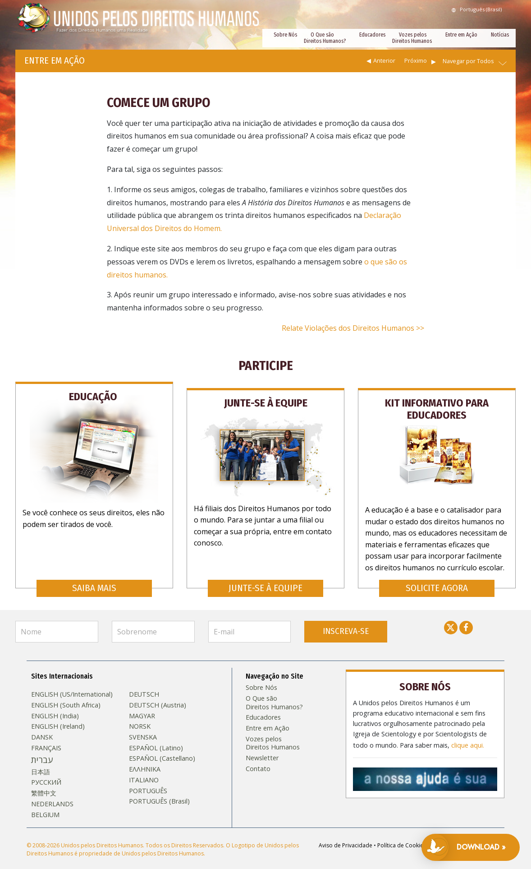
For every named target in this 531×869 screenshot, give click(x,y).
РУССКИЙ (46, 774)
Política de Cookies (401, 837)
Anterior (384, 60)
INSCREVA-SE (346, 623)
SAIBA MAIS (94, 579)
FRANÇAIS (46, 739)
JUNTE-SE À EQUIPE (265, 579)
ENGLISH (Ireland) (58, 718)
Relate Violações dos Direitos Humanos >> (353, 328)
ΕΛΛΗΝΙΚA (144, 761)
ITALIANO (144, 771)
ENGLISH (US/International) (72, 686)
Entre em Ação (461, 35)
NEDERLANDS (52, 795)
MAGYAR (142, 707)
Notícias (500, 35)
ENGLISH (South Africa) (66, 697)
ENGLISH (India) (55, 707)
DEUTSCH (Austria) (157, 697)
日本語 (40, 763)
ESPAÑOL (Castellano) (162, 750)
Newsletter (262, 749)
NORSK (140, 718)
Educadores (372, 35)
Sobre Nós (285, 35)
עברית (42, 751)
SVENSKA (143, 729)
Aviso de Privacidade (345, 837)
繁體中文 (43, 785)
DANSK (42, 729)
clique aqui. (467, 734)
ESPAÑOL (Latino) (156, 739)
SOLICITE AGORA (437, 579)
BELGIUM (45, 806)
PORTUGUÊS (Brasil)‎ (159, 793)
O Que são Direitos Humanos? (325, 38)
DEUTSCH (144, 686)
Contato (258, 760)
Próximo (415, 60)
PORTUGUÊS (148, 782)
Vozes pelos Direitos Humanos (412, 38)
